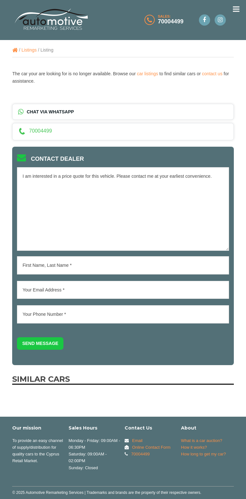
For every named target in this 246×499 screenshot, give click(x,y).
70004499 (171, 21)
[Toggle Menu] (236, 9)
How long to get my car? (203, 454)
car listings (147, 73)
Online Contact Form (151, 447)
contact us (212, 73)
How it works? (194, 447)
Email (137, 440)
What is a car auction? (201, 440)
